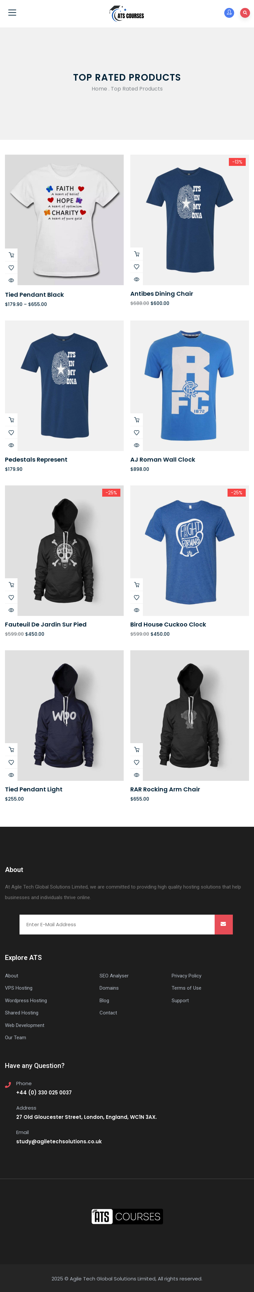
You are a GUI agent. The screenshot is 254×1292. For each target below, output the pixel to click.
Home (99, 89)
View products (11, 254)
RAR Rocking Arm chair (165, 789)
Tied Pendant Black (34, 294)
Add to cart (11, 419)
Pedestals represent (36, 459)
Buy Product (136, 253)
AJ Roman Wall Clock (162, 459)
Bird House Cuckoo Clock (168, 624)
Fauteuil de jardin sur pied (46, 624)
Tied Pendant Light (34, 789)
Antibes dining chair (161, 293)
